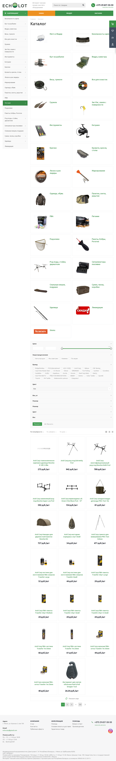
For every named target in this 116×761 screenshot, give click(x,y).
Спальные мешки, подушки (14, 131)
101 (80, 704)
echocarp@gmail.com (10, 730)
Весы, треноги (10, 34)
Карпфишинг (12, 13)
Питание (8, 103)
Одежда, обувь (10, 87)
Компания (34, 721)
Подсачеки (8, 108)
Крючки (7, 67)
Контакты (33, 726)
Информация (57, 721)
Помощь (76, 721)
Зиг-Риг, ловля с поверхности (10, 50)
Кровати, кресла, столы (13, 72)
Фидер (69, 13)
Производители (78, 726)
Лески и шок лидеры (12, 77)
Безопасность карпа (12, 18)
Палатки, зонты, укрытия (14, 92)
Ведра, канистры (11, 29)
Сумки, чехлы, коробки (13, 136)
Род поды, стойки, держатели (11, 119)
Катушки (8, 62)
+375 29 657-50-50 (104, 5)
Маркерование (10, 82)
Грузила (7, 44)
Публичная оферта (37, 729)
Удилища (8, 141)
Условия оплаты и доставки (61, 726)
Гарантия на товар (57, 729)
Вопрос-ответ (77, 724)
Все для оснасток (11, 39)
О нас (32, 724)
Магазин (98, 13)
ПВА (6, 98)
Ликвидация (9, 146)
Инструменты (9, 57)
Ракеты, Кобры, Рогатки (13, 113)
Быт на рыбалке (10, 24)
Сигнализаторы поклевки (13, 125)
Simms (41, 13)
